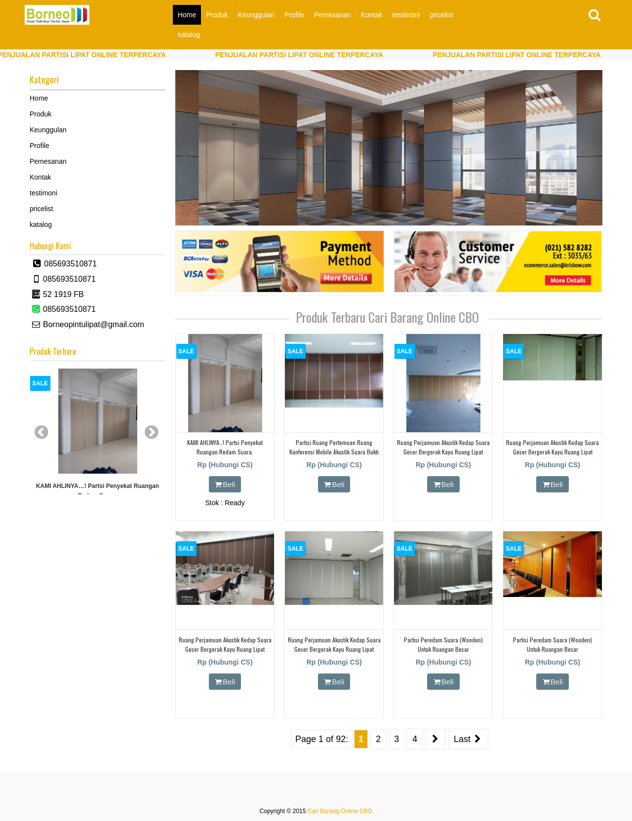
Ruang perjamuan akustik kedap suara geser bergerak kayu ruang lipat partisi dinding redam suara (443, 451)
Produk (217, 15)
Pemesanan (332, 15)
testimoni (406, 15)
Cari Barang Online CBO (340, 811)
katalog (189, 34)
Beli (225, 484)
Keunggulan (256, 15)
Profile (294, 15)
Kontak (372, 15)
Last (468, 739)
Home (187, 15)
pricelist (441, 15)
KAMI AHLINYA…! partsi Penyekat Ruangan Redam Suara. (97, 491)
